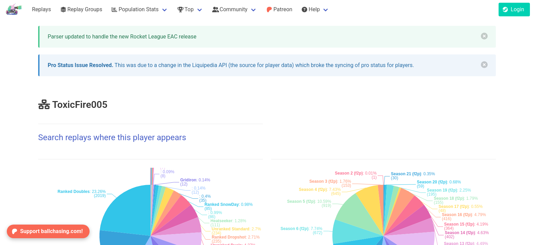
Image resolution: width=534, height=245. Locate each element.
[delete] (484, 36)
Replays (41, 9)
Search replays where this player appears (112, 137)
